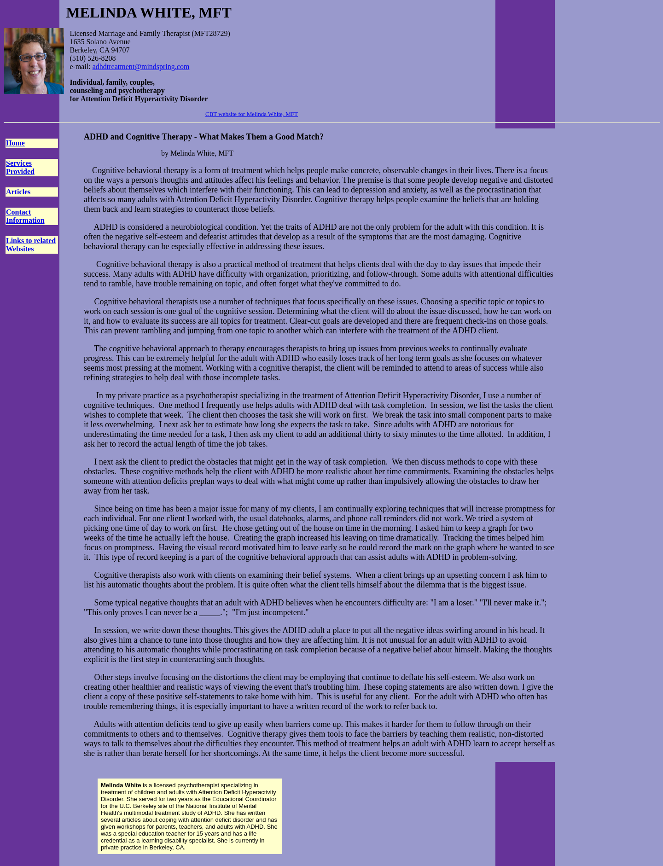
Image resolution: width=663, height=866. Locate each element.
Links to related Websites (31, 245)
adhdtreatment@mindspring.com (141, 66)
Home (15, 143)
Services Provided (20, 167)
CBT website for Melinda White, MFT (251, 113)
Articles (18, 192)
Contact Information (25, 216)
